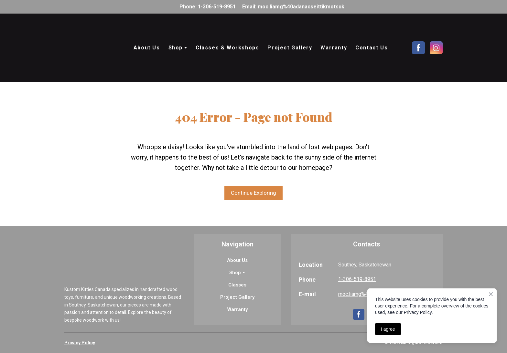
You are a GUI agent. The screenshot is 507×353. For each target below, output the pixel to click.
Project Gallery (289, 48)
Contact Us (371, 48)
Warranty (333, 48)
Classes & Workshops (227, 48)
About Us (147, 48)
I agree (388, 329)
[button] (418, 47)
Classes (237, 285)
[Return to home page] (92, 48)
